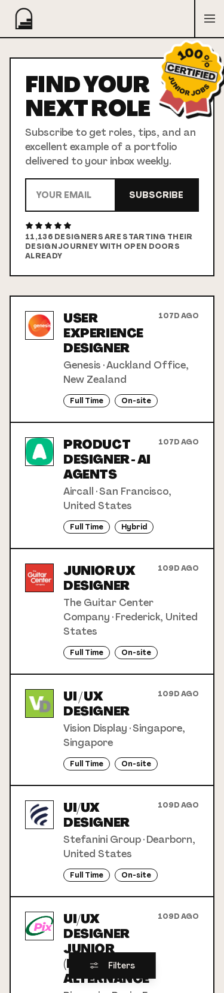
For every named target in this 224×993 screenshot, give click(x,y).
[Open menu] (209, 18)
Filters (112, 965)
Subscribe (156, 195)
